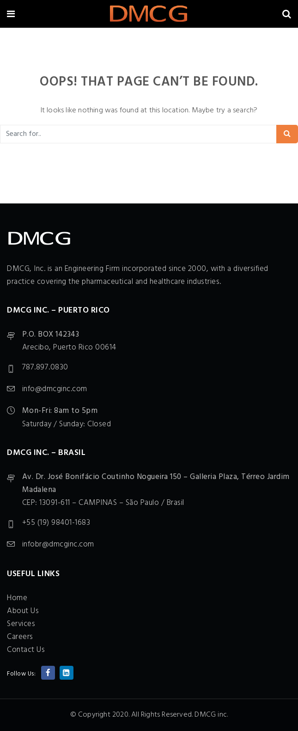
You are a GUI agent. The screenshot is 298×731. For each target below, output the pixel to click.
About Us (23, 611)
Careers (20, 637)
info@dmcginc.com (54, 389)
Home (17, 598)
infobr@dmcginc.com (58, 544)
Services (21, 624)
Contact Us (26, 650)
